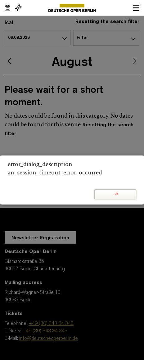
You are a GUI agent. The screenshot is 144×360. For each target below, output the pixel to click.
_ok (115, 194)
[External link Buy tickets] (18, 7)
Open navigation (136, 8)
